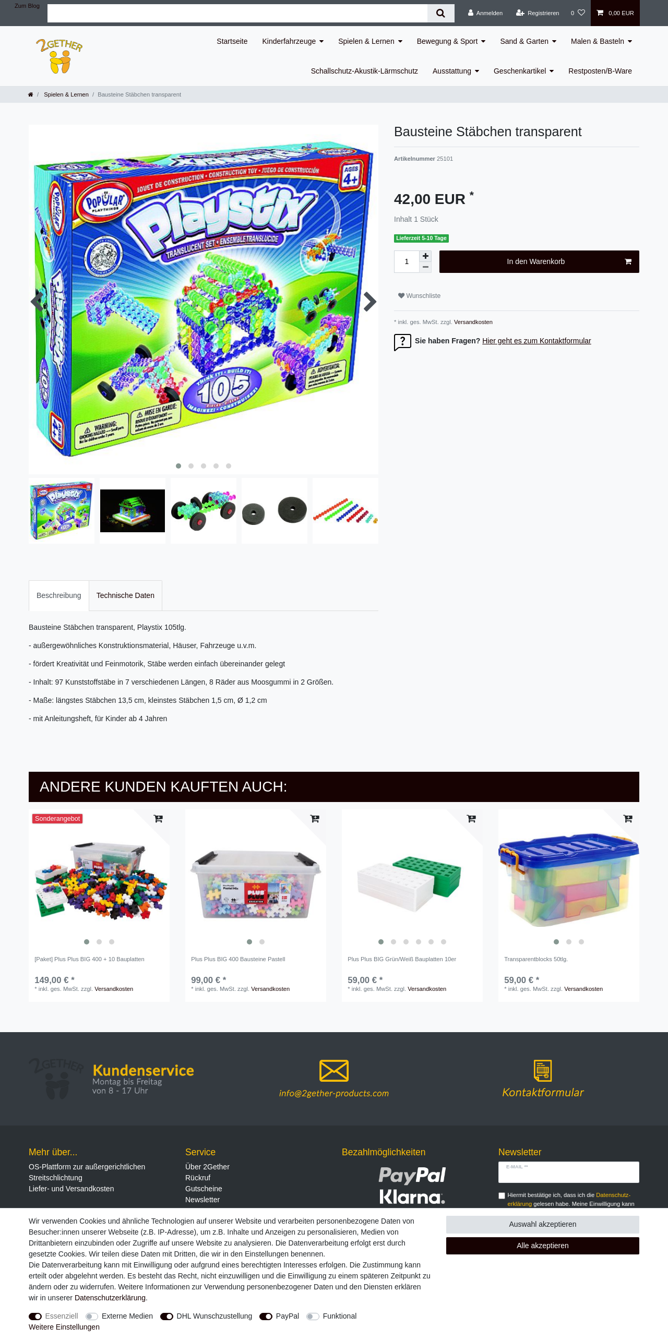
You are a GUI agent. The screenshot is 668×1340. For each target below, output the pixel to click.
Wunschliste (419, 296)
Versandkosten (472, 322)
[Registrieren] (537, 13)
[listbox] (99, 879)
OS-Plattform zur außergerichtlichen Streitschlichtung (87, 1172)
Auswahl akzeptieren (542, 1224)
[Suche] (440, 13)
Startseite (232, 41)
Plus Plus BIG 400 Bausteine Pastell (238, 959)
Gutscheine (203, 1189)
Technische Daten (125, 595)
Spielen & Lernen (366, 41)
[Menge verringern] (425, 267)
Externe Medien (127, 1316)
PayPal (287, 1316)
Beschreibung (59, 595)
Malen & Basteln (597, 41)
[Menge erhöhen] (425, 256)
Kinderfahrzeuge (289, 41)
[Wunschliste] (578, 13)
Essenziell (61, 1316)
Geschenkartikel (520, 71)
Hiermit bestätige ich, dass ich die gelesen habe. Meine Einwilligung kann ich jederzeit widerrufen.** (571, 1204)
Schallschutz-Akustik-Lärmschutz (364, 71)
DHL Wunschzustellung (215, 1316)
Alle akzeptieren (543, 1245)
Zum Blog (27, 6)
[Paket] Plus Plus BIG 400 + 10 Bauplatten (89, 959)
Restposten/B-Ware (600, 71)
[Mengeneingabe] (406, 261)
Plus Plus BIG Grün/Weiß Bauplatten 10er (402, 959)
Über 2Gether (207, 1167)
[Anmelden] (485, 13)
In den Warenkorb (569, 262)
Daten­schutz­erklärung (110, 1298)
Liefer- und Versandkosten (71, 1189)
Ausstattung (452, 71)
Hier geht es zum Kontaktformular (536, 341)
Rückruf (197, 1178)
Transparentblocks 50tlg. (536, 959)
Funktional (340, 1316)
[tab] (59, 595)
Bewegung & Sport (447, 41)
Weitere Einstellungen (64, 1327)
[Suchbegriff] (237, 13)
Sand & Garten (524, 41)
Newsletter (202, 1199)
